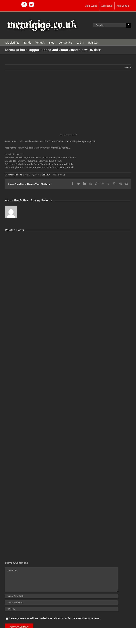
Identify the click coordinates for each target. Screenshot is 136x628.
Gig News (46, 174)
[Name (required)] (61, 596)
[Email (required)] (61, 602)
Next (126, 67)
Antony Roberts (15, 174)
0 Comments (59, 174)
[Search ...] (109, 25)
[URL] (61, 609)
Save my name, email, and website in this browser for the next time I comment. (55, 618)
